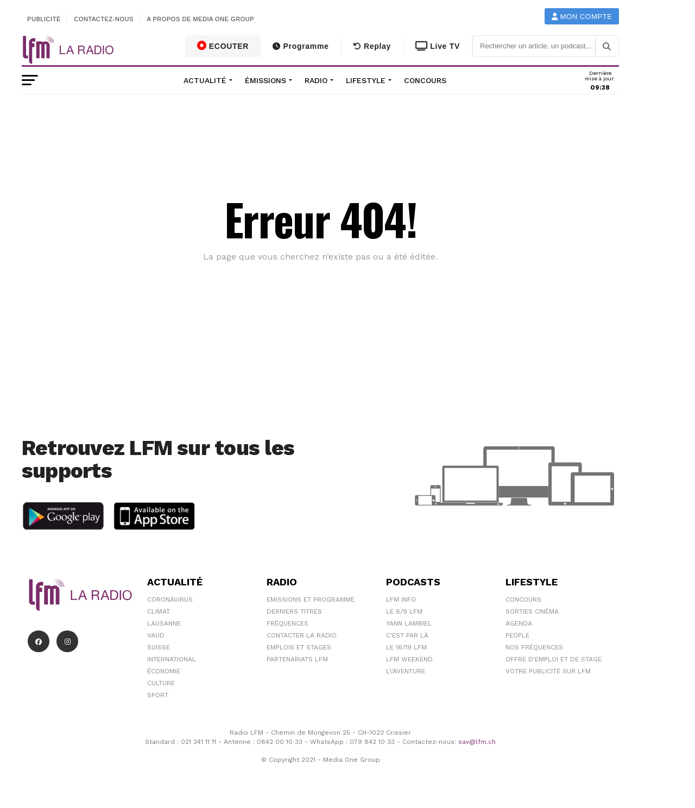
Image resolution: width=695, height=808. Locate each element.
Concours (425, 80)
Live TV (437, 46)
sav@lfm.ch (477, 742)
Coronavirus (170, 599)
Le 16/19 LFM (406, 647)
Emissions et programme (311, 599)
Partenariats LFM (297, 659)
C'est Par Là (407, 635)
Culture (161, 683)
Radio (316, 80)
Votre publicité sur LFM (548, 671)
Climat (158, 611)
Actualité (205, 80)
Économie (163, 671)
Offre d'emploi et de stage (554, 659)
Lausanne (164, 623)
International (171, 659)
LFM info (401, 599)
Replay (372, 46)
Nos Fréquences (534, 647)
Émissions (265, 80)
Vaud (156, 635)
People (517, 635)
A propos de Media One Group (201, 19)
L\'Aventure (405, 671)
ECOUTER (223, 45)
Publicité (44, 19)
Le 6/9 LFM (404, 611)
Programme (300, 46)
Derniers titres (294, 611)
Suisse (158, 647)
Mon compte (582, 16)
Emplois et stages (299, 647)
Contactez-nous (104, 19)
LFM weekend (409, 659)
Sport (157, 695)
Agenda (519, 623)
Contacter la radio (302, 635)
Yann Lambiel (409, 623)
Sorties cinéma (532, 611)
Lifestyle (366, 80)
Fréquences (287, 623)
